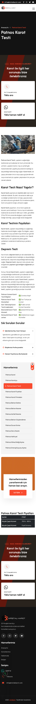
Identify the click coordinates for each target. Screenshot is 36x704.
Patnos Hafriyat (10, 437)
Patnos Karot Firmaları (13, 397)
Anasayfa (4, 27)
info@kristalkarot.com (11, 2)
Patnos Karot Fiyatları (13, 392)
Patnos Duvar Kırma (12, 425)
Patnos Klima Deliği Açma (14, 442)
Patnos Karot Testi (13, 386)
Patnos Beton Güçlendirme (15, 420)
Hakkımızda (5, 656)
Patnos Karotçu (10, 380)
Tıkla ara (8, 95)
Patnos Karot (9, 375)
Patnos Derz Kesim (11, 431)
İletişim (3, 660)
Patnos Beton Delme (12, 403)
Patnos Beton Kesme (12, 408)
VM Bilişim (12, 700)
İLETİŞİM (18, 493)
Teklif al (8, 671)
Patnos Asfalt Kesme (12, 414)
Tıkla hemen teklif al (14, 114)
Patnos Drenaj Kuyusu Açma (15, 448)
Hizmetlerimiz (6, 652)
